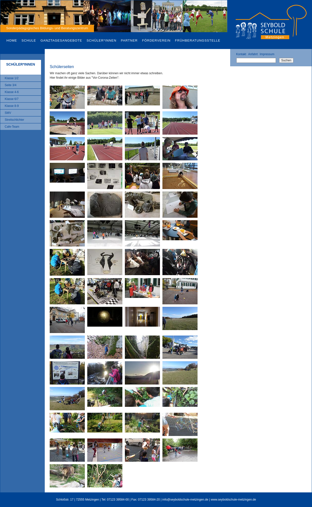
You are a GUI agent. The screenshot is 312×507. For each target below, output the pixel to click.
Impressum (267, 54)
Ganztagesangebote (61, 40)
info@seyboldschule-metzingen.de (185, 499)
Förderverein (156, 40)
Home (11, 40)
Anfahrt (253, 54)
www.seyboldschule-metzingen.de (233, 499)
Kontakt (241, 54)
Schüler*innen (101, 40)
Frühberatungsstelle (197, 40)
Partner (129, 40)
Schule (29, 40)
